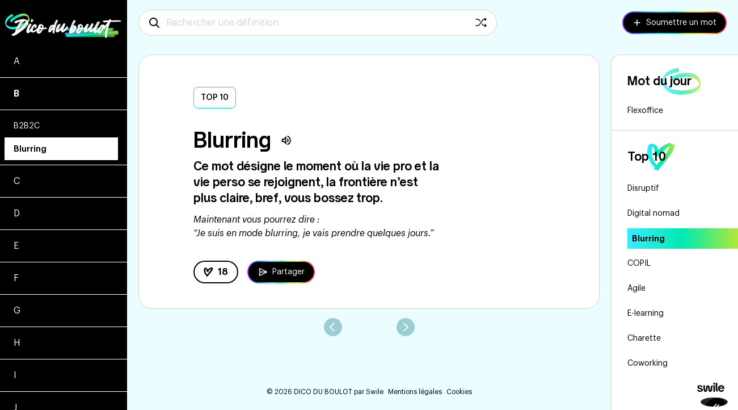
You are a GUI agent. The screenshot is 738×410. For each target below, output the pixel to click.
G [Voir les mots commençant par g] (17, 310)
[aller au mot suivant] (406, 327)
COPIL (639, 263)
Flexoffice (645, 111)
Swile (374, 391)
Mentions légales (415, 391)
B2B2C (27, 126)
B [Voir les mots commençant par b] (16, 93)
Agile (636, 288)
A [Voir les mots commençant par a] (17, 61)
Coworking (647, 363)
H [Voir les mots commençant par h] (17, 343)
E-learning (645, 313)
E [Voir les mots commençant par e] (16, 245)
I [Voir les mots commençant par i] (15, 375)
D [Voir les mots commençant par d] (17, 213)
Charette (644, 338)
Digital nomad (653, 213)
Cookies (459, 391)
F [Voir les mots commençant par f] (16, 278)
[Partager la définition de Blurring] (281, 272)
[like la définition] (215, 272)
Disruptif (643, 189)
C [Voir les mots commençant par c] (17, 181)
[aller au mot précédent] (333, 327)
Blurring (30, 149)
